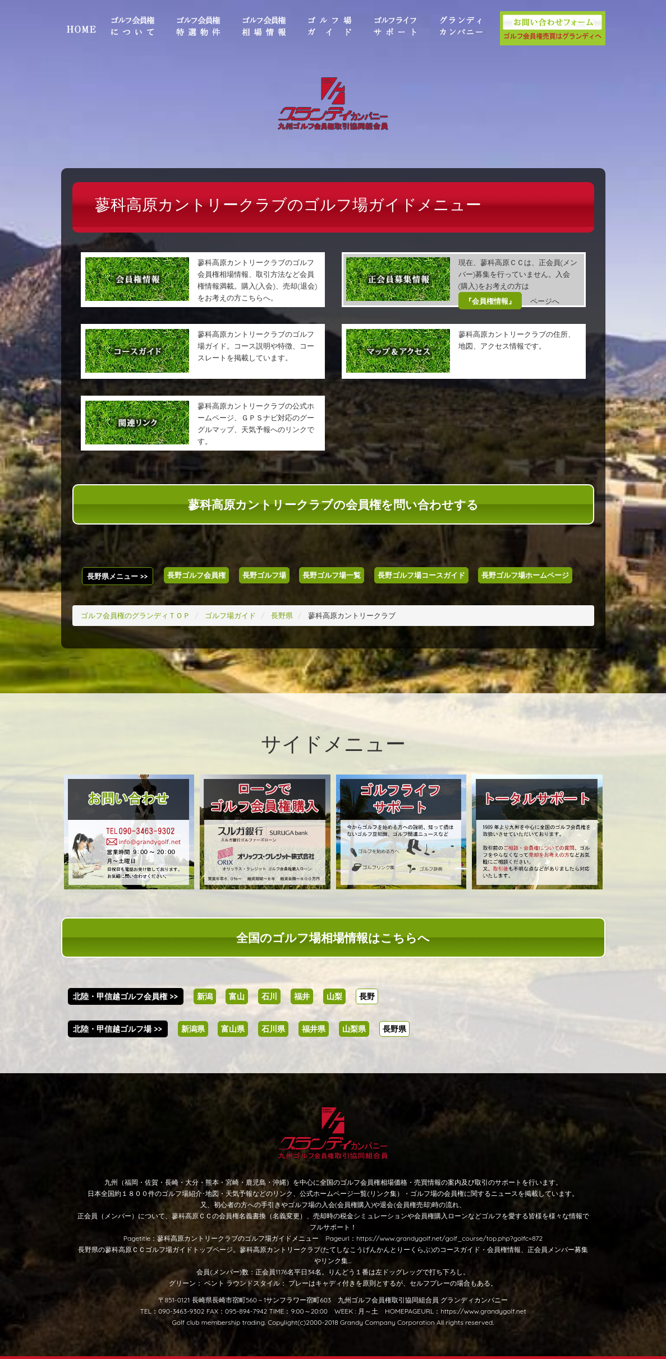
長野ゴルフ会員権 (196, 574)
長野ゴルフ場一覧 (331, 574)
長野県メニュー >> (117, 576)
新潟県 (193, 1029)
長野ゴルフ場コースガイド (421, 574)
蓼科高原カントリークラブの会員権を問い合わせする (333, 504)
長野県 (394, 1029)
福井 (302, 996)
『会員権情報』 (490, 300)
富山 (237, 996)
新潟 (205, 996)
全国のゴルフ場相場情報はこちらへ (333, 937)
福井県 (313, 1029)
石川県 (273, 1029)
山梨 (334, 996)
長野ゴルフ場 (264, 574)
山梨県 (354, 1029)
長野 (367, 996)
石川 (269, 996)
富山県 (233, 1029)
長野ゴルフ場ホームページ (525, 574)
